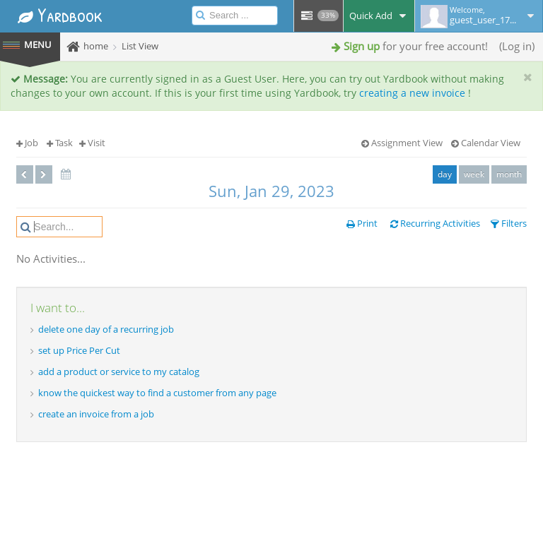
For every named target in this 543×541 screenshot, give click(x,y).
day (445, 174)
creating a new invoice (412, 93)
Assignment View (402, 142)
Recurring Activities (435, 223)
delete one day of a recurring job (106, 329)
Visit (92, 142)
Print (362, 223)
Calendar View (485, 142)
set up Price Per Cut (79, 350)
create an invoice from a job (96, 414)
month (509, 174)
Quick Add (379, 15)
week (474, 174)
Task (60, 142)
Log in (517, 46)
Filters (509, 223)
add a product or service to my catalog (118, 371)
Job (27, 142)
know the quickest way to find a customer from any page (157, 392)
